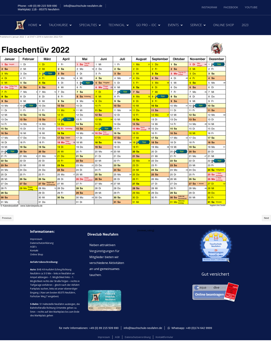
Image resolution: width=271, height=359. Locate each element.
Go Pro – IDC (148, 25)
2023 (245, 25)
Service (198, 25)
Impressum (36, 239)
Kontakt (34, 250)
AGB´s (33, 246)
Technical (118, 25)
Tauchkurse (60, 25)
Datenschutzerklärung (41, 243)
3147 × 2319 (35, 36)
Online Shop (223, 25)
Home (34, 25)
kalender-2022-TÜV (53, 36)
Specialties (90, 25)
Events (175, 25)
